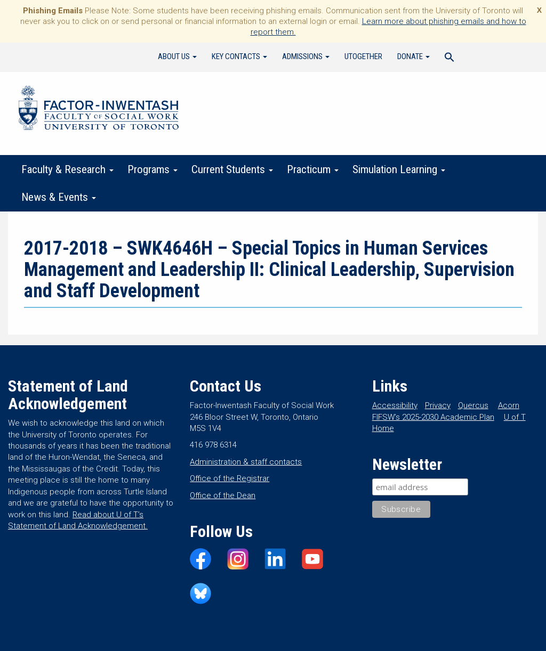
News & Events (58, 197)
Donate (413, 56)
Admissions (306, 56)
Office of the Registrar (229, 478)
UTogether (363, 56)
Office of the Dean (222, 495)
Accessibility (394, 405)
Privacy (438, 405)
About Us (177, 56)
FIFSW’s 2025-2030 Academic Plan (433, 417)
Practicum (313, 169)
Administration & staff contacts (246, 462)
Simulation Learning (398, 169)
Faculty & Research (67, 169)
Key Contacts (239, 56)
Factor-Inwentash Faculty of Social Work (99, 110)
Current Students (232, 169)
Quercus (473, 405)
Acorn (508, 405)
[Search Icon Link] (449, 59)
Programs (152, 169)
